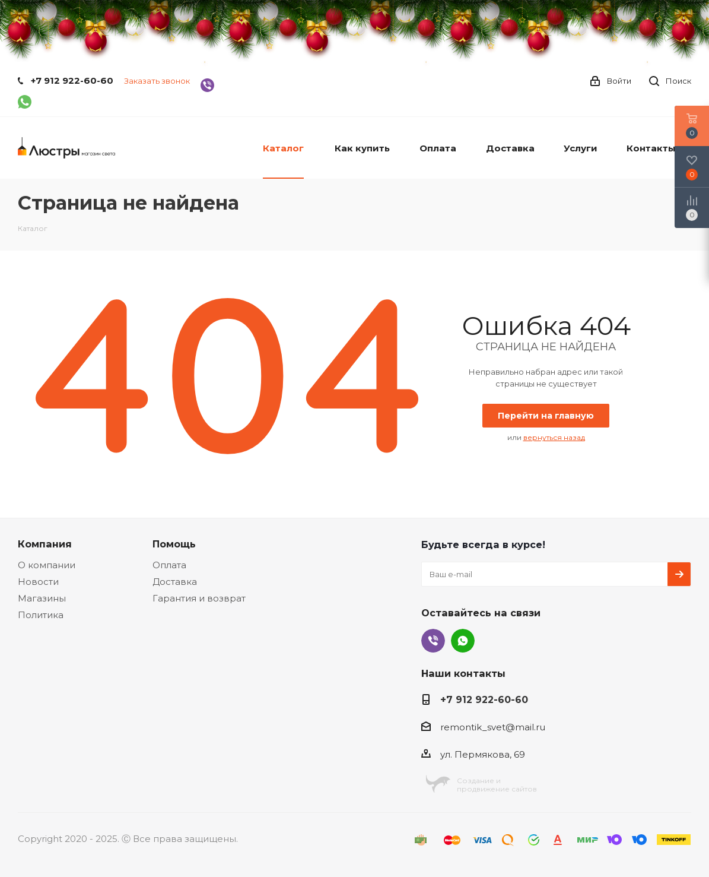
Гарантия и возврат (199, 598)
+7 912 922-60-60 (72, 80)
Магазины (42, 598)
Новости (38, 581)
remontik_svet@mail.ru (492, 727)
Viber (433, 641)
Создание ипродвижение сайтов (497, 784)
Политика (40, 614)
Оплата (169, 565)
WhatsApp (463, 641)
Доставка (174, 581)
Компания (45, 544)
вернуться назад (554, 437)
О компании (46, 565)
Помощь (174, 544)
